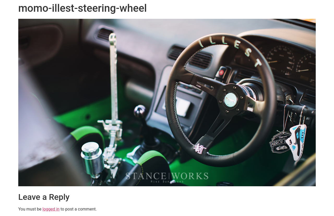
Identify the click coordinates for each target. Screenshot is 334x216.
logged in (51, 209)
